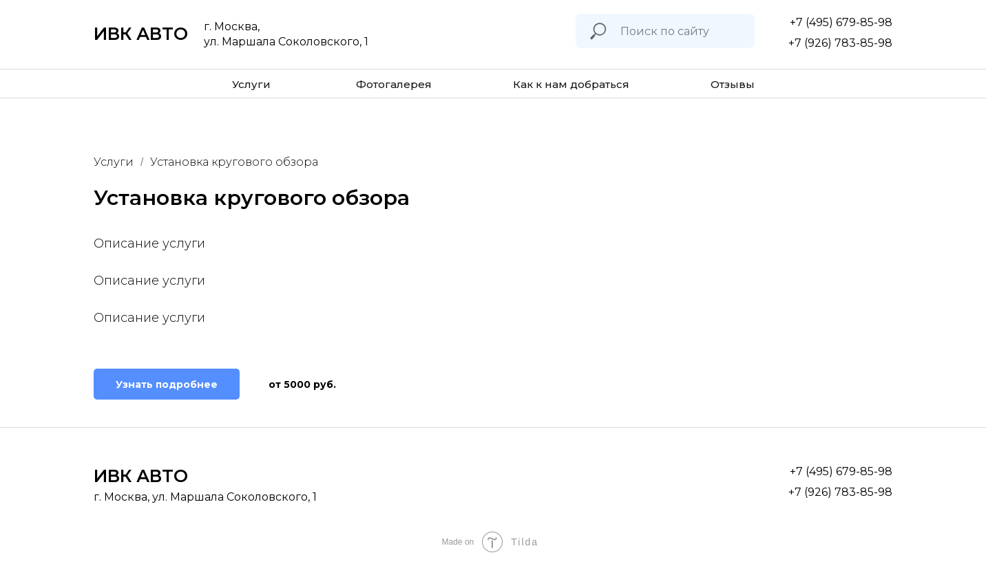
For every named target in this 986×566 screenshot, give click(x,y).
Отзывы (733, 84)
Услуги (251, 84)
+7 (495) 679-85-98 (841, 22)
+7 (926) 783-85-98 (840, 43)
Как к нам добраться (571, 84)
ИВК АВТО (141, 33)
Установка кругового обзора (234, 161)
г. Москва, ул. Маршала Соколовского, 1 (205, 496)
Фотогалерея (394, 84)
